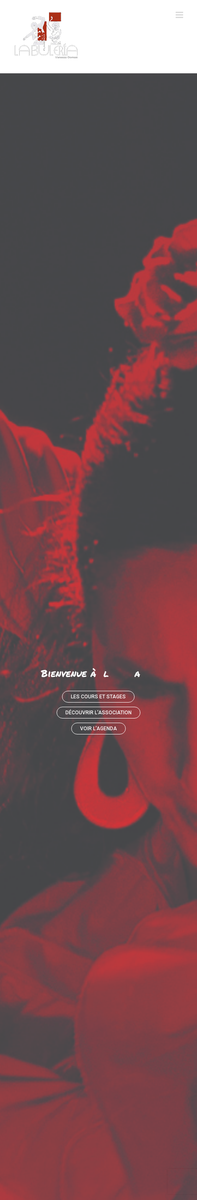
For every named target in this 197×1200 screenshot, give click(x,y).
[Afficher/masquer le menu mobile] (180, 14)
